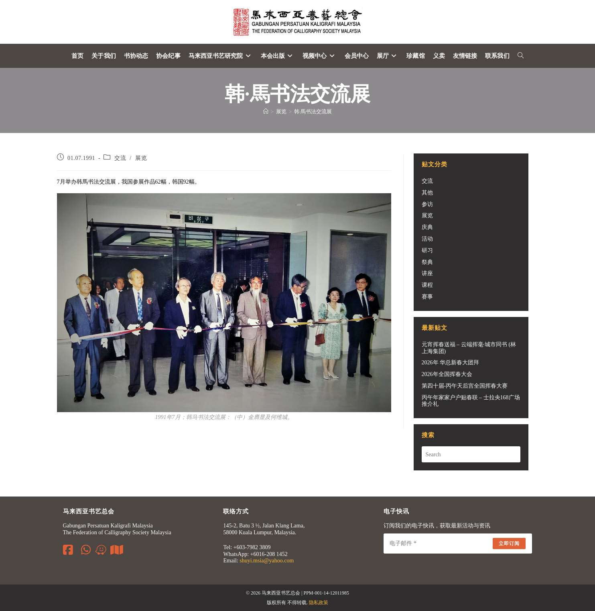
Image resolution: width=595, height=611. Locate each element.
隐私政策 (318, 602)
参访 (427, 204)
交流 (120, 158)
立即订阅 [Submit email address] (509, 543)
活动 (427, 239)
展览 (141, 158)
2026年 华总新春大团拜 (450, 363)
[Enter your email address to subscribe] (458, 543)
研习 (427, 250)
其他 (427, 193)
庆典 (427, 227)
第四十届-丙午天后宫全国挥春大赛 (465, 386)
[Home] (265, 111)
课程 (427, 285)
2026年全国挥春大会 (447, 374)
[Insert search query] (471, 454)
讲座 (427, 273)
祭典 (427, 262)
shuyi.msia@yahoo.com (267, 561)
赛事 (427, 297)
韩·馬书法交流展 (313, 111)
